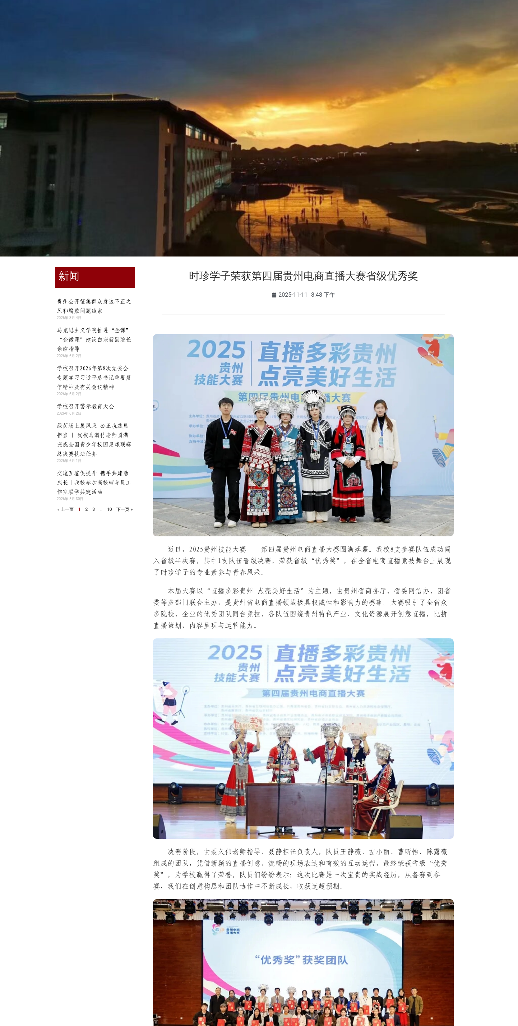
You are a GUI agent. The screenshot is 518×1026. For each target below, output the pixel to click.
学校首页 (47, 54)
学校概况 (89, 54)
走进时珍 (386, 54)
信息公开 (428, 54)
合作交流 (301, 54)
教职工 (66, 22)
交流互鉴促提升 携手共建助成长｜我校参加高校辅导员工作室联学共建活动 (94, 482)
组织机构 (132, 54)
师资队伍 (217, 54)
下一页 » (124, 509)
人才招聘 (344, 54)
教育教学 (174, 54)
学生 (40, 22)
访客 (114, 22)
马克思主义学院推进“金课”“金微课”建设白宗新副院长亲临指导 (94, 339)
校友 (91, 22)
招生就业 (259, 54)
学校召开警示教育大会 (85, 406)
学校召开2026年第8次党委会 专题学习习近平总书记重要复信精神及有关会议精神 (94, 377)
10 (109, 509)
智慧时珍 (471, 54)
